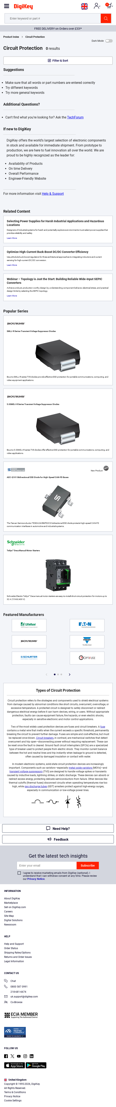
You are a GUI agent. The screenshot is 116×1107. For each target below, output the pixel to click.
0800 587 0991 (16, 987)
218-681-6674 (15, 991)
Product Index (11, 36)
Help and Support (14, 943)
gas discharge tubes (36, 786)
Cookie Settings (12, 1100)
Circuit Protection (35, 36)
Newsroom (10, 924)
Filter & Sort (60, 60)
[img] (23, 7)
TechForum (75, 117)
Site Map (9, 915)
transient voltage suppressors (26, 771)
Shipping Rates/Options (17, 952)
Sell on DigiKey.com (15, 907)
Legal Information (14, 961)
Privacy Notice (36, 878)
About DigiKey (12, 898)
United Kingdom (15, 1079)
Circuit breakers (44, 737)
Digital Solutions (13, 920)
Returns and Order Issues (18, 957)
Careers (8, 911)
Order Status (11, 948)
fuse (102, 726)
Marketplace (11, 902)
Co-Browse (13, 1003)
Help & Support (53, 194)
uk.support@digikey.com (21, 997)
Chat (10, 981)
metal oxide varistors (81, 767)
